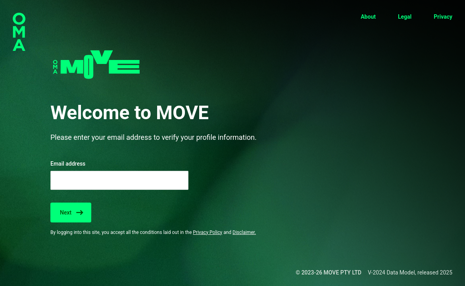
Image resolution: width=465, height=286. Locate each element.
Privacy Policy (207, 232)
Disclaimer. (244, 232)
